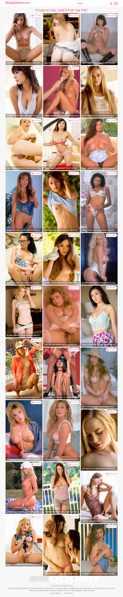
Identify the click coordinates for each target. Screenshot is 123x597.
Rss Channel (55, 593)
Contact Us (68, 593)
